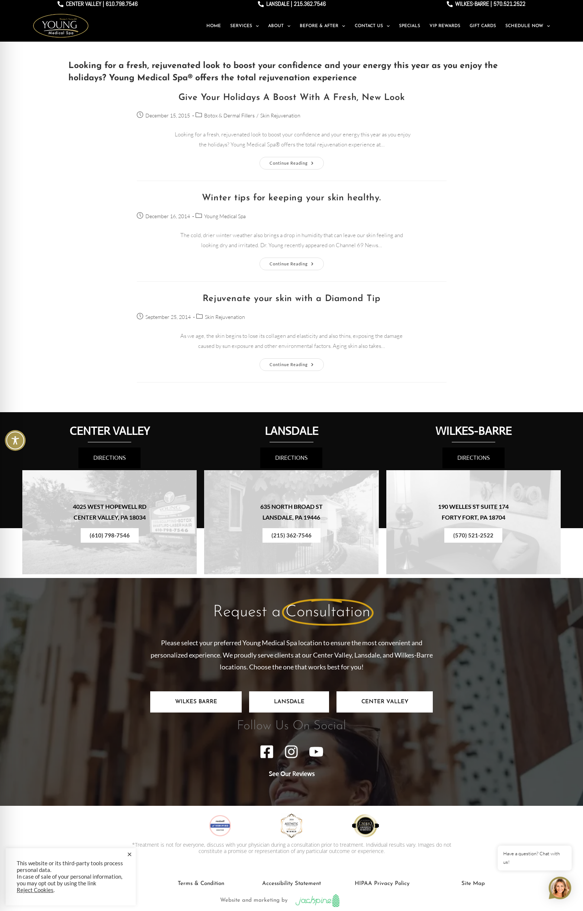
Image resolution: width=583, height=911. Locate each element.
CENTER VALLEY (110, 431)
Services (244, 26)
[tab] (196, 702)
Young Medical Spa (225, 216)
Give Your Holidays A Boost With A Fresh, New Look (291, 97)
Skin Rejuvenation (280, 115)
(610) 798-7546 (110, 535)
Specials (409, 26)
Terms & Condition (201, 883)
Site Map (473, 883)
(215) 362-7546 (291, 535)
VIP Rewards (444, 26)
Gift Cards (483, 26)
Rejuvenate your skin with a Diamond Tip (291, 298)
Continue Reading (297, 161)
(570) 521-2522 (473, 535)
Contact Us (372, 26)
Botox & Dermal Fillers (229, 115)
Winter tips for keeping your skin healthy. (291, 198)
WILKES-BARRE (473, 431)
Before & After (322, 26)
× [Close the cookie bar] (129, 854)
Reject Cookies (35, 890)
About (279, 26)
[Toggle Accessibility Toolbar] (15, 440)
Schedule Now (527, 26)
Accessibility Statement (291, 883)
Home (213, 26)
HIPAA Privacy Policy (382, 883)
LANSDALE (291, 431)
